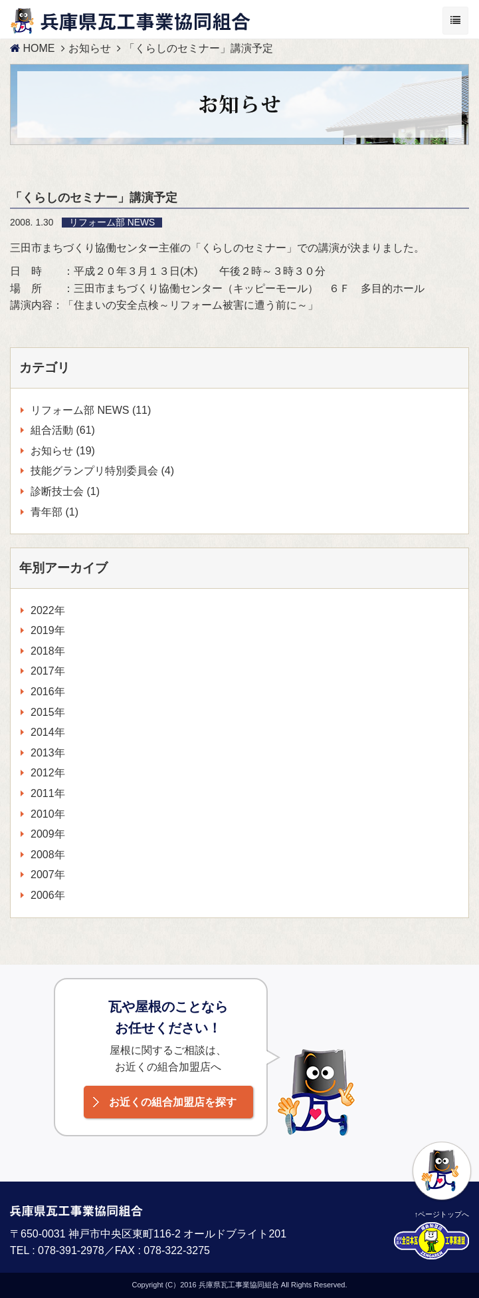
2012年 (48, 772)
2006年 (48, 895)
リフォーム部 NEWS (112, 223)
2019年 (48, 630)
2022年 (48, 610)
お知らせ (89, 48)
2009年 (48, 834)
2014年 (48, 732)
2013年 (48, 752)
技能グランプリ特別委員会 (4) (102, 470)
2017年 (48, 671)
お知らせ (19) (63, 450)
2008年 (48, 854)
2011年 (48, 793)
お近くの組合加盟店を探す (173, 1102)
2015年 (48, 712)
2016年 (48, 691)
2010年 (48, 814)
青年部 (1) (54, 512)
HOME (32, 48)
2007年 (48, 874)
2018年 (48, 651)
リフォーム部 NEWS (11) (91, 410)
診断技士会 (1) (65, 491)
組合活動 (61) (63, 430)
